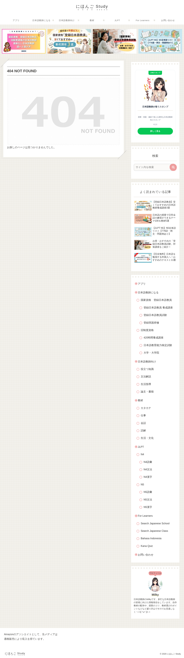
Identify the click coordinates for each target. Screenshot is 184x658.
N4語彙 (148, 462)
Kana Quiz (147, 546)
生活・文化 (147, 438)
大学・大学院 (151, 352)
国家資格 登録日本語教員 (156, 300)
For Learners (145, 515)
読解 (143, 430)
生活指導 (146, 384)
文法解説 (146, 376)
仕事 (143, 415)
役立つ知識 (147, 369)
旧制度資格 (147, 330)
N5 (142, 484)
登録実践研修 (151, 322)
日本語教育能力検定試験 (158, 345)
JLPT (141, 446)
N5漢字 (148, 507)
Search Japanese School (155, 523)
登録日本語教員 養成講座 (158, 307)
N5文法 (148, 499)
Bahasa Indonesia (151, 538)
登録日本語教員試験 (155, 315)
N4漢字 (148, 476)
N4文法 (148, 469)
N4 (142, 454)
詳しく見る (155, 131)
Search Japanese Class (154, 530)
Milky (155, 594)
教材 (140, 400)
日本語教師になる (148, 292)
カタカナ (146, 408)
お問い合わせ (145, 554)
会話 (143, 423)
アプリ (142, 283)
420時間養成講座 (153, 337)
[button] (173, 167)
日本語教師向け (147, 361)
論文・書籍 (147, 391)
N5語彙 (148, 492)
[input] (153, 167)
